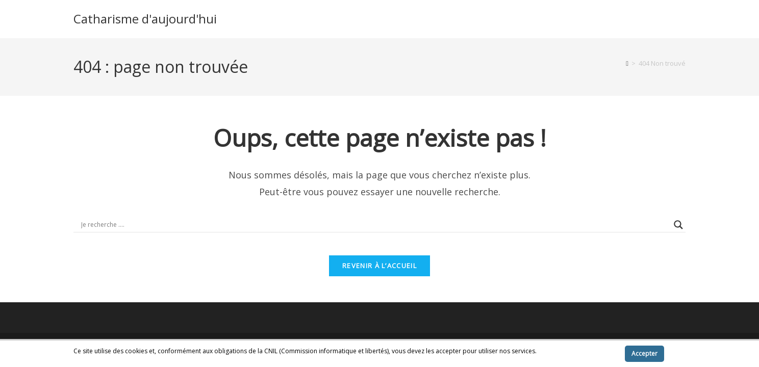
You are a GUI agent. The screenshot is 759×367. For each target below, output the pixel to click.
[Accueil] (627, 63)
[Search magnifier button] (678, 225)
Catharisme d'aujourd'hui (145, 18)
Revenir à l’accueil (379, 273)
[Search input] (375, 225)
